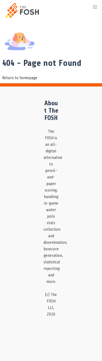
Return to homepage (19, 77)
